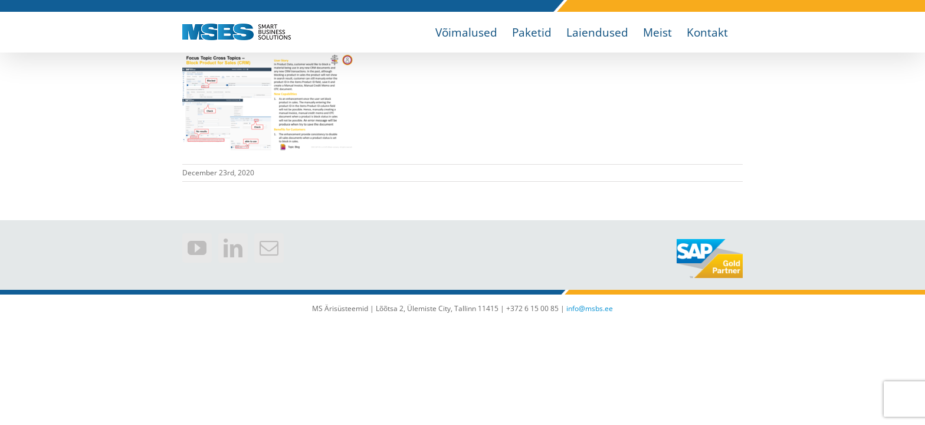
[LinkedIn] (233, 248)
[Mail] (269, 248)
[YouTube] (197, 248)
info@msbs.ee (589, 308)
